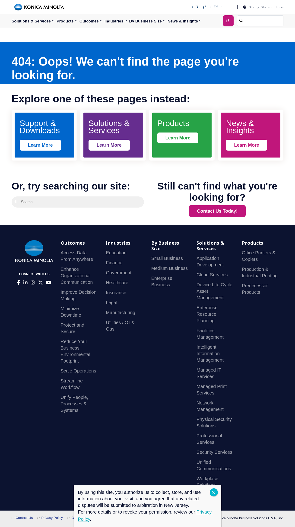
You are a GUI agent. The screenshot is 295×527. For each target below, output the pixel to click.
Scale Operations (78, 370)
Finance (114, 262)
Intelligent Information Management (210, 353)
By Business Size (145, 21)
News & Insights (183, 21)
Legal (111, 302)
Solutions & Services (31, 21)
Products (65, 21)
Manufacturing (120, 312)
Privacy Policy (50, 518)
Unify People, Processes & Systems (74, 404)
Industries (114, 21)
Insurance (116, 292)
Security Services (214, 452)
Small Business (167, 258)
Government (118, 272)
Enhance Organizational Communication (77, 276)
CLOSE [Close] (214, 492)
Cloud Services (212, 274)
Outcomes (89, 21)
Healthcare (117, 282)
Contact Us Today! (217, 211)
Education (116, 252)
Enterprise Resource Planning (207, 314)
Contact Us (22, 518)
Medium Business (169, 268)
